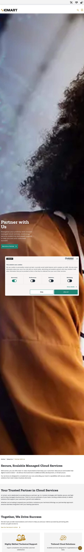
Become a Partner (8, 246)
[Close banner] (77, 258)
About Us (10, 459)
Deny (41, 292)
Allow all (65, 292)
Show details (71, 286)
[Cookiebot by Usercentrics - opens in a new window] (66, 259)
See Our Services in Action (9, 527)
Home (3, 459)
